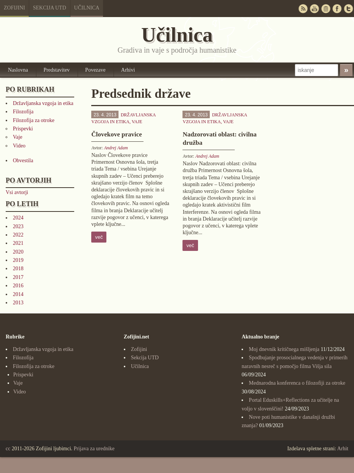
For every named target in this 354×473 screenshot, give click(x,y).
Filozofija (23, 111)
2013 (18, 302)
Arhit (342, 448)
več (99, 237)
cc (8, 448)
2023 (18, 226)
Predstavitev (57, 70)
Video (19, 146)
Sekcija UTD (49, 8)
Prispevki (23, 129)
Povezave (95, 70)
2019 (18, 260)
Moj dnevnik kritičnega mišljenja (284, 349)
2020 (18, 252)
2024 (18, 218)
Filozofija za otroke (34, 120)
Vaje (17, 137)
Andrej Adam (116, 147)
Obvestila (23, 160)
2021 (18, 243)
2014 (18, 294)
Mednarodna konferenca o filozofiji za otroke (297, 383)
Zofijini (14, 8)
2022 (18, 235)
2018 (18, 268)
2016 (18, 285)
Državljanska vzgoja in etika (43, 103)
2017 (18, 277)
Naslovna (18, 70)
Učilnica (87, 8)
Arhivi (128, 70)
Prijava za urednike (94, 448)
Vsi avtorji (17, 192)
